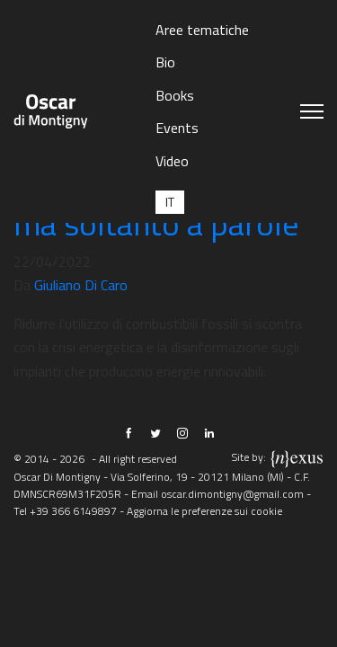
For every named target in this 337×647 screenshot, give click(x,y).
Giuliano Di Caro (81, 285)
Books (174, 95)
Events (177, 127)
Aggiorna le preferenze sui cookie (204, 510)
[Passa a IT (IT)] (169, 201)
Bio (165, 62)
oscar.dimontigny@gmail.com (232, 493)
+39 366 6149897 (73, 510)
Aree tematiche (202, 29)
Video (172, 161)
